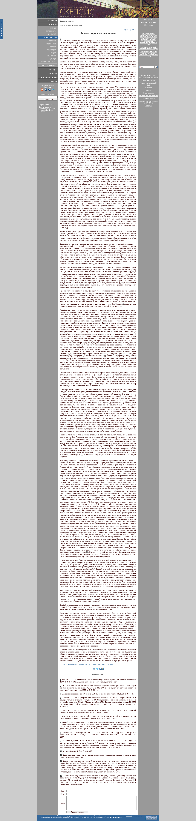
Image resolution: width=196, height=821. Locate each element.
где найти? (52, 34)
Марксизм (148, 87)
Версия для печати (67, 21)
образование (51, 44)
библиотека (50, 38)
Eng (154, 1)
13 (91, 618)
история (53, 53)
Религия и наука (76, 25)
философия (51, 50)
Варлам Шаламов (148, 22)
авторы (53, 69)
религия (53, 47)
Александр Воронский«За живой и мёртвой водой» (148, 47)
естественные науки (48, 62)
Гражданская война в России (148, 77)
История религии (65, 25)
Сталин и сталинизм (148, 98)
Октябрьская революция (148, 80)
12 (93, 569)
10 (88, 502)
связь (54, 81)
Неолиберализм (148, 93)
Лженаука (149, 105)
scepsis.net (129, 816)
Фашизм (148, 90)
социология (51, 56)
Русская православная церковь (148, 96)
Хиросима (148, 25)
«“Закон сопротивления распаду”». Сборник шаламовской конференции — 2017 (148, 54)
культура (53, 59)
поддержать (1, 29)
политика (52, 41)
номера (53, 28)
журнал (53, 25)
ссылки (53, 73)
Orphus (41, 105)
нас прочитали (50, 31)
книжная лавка (49, 77)
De (157, 1)
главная (52, 21)
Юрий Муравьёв (130, 30)
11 (87, 552)
